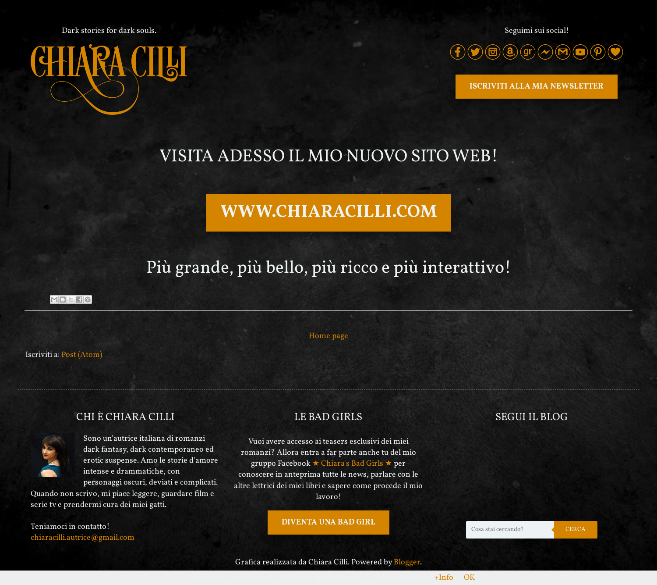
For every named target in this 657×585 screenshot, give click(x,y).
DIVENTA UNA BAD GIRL (328, 522)
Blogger (407, 562)
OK (469, 577)
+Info (443, 577)
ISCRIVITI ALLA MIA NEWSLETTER (537, 86)
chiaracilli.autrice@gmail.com (82, 537)
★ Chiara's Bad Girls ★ (352, 463)
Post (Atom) (81, 355)
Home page (328, 336)
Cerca (575, 529)
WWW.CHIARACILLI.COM (328, 212)
